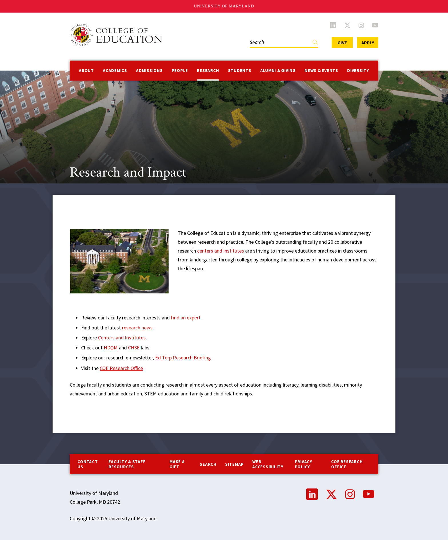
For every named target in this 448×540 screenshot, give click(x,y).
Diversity (358, 70)
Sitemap (234, 464)
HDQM (111, 347)
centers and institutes (220, 250)
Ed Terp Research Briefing (183, 357)
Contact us (87, 464)
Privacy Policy (303, 464)
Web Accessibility (267, 464)
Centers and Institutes (122, 337)
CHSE (134, 347)
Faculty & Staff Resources (127, 464)
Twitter (347, 25)
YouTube (375, 25)
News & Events (321, 70)
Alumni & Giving (278, 70)
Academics (115, 70)
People (180, 70)
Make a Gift (177, 464)
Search (208, 464)
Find (315, 43)
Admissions (149, 70)
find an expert (186, 317)
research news (137, 327)
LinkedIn (333, 25)
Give (342, 42)
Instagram (361, 25)
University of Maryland (224, 6)
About (86, 70)
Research (208, 70)
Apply (367, 42)
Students (239, 70)
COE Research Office (121, 368)
